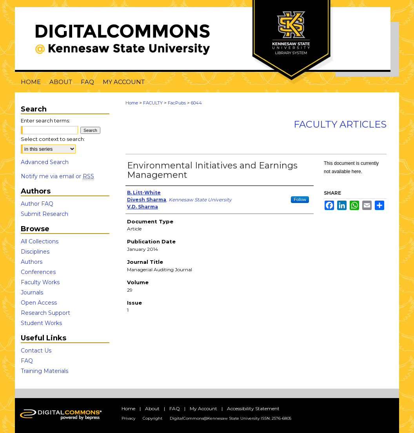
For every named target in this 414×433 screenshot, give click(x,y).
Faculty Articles (340, 124)
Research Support (45, 312)
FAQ (27, 360)
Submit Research (44, 213)
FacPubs (177, 103)
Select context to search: (53, 139)
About (152, 408)
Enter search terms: (45, 120)
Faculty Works (40, 282)
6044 (196, 103)
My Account (203, 408)
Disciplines (35, 251)
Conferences (38, 272)
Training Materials (44, 371)
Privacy (128, 418)
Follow (300, 199)
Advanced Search (45, 162)
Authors (31, 261)
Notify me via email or (57, 176)
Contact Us (36, 350)
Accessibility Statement (253, 408)
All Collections (39, 241)
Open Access (39, 302)
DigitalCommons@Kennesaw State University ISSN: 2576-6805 (230, 418)
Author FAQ (37, 203)
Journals (32, 292)
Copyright (152, 418)
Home (131, 103)
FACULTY (153, 103)
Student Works (41, 323)
